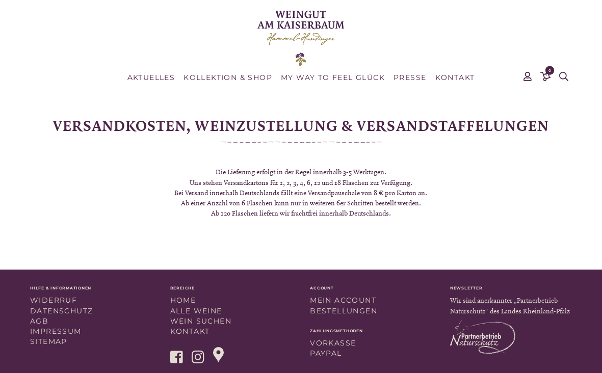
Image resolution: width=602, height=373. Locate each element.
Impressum (56, 331)
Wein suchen (200, 321)
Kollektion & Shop (228, 77)
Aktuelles (151, 77)
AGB (39, 321)
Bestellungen (343, 310)
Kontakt (455, 77)
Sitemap (48, 341)
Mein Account (343, 300)
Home (183, 300)
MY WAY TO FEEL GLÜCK (333, 77)
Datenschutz (61, 310)
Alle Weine (196, 310)
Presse (410, 77)
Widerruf (53, 300)
